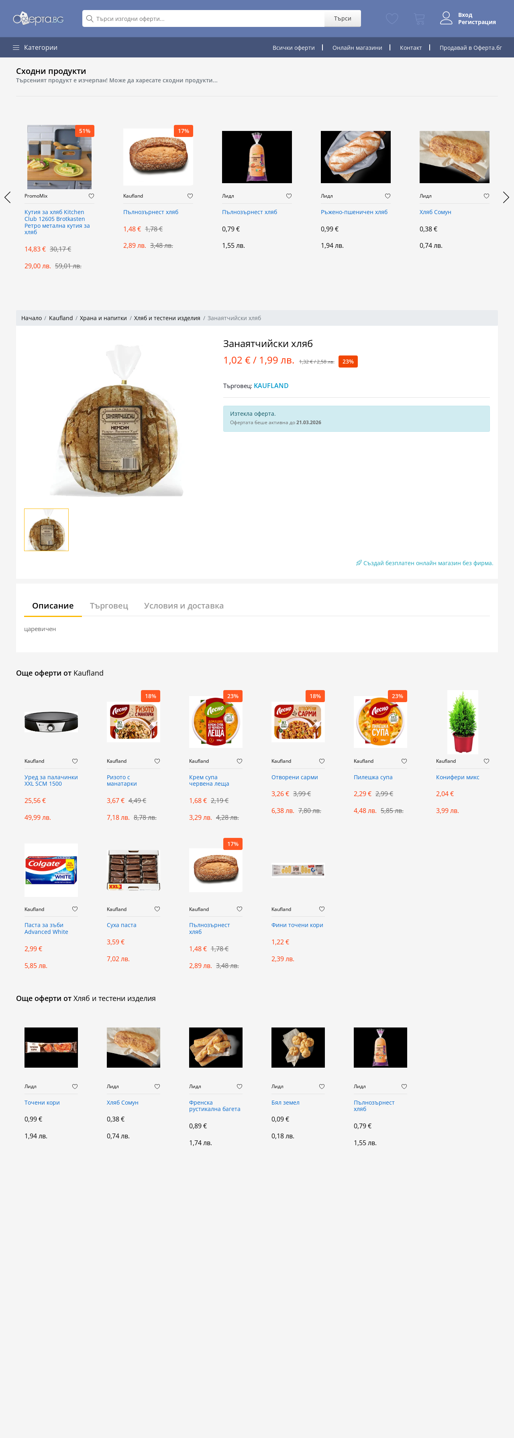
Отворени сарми (294, 777)
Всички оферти (294, 47)
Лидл (228, 196)
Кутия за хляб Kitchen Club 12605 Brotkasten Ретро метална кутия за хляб (57, 222)
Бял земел (285, 1102)
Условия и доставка (184, 605)
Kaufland (133, 196)
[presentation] (8, 197)
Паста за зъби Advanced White (46, 929)
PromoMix (35, 196)
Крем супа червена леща (209, 781)
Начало (31, 318)
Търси (342, 18)
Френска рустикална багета (215, 1106)
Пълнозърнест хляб (150, 212)
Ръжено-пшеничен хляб (354, 212)
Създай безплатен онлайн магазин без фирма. (425, 563)
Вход (465, 14)
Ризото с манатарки (122, 781)
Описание (53, 605)
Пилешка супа (373, 777)
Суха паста (122, 925)
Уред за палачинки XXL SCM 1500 (51, 781)
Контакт (411, 47)
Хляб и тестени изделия (167, 318)
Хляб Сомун (435, 212)
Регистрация (477, 22)
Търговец (109, 605)
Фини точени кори (297, 925)
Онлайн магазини (357, 47)
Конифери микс (457, 777)
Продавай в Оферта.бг (471, 47)
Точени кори (42, 1102)
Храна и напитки (103, 318)
